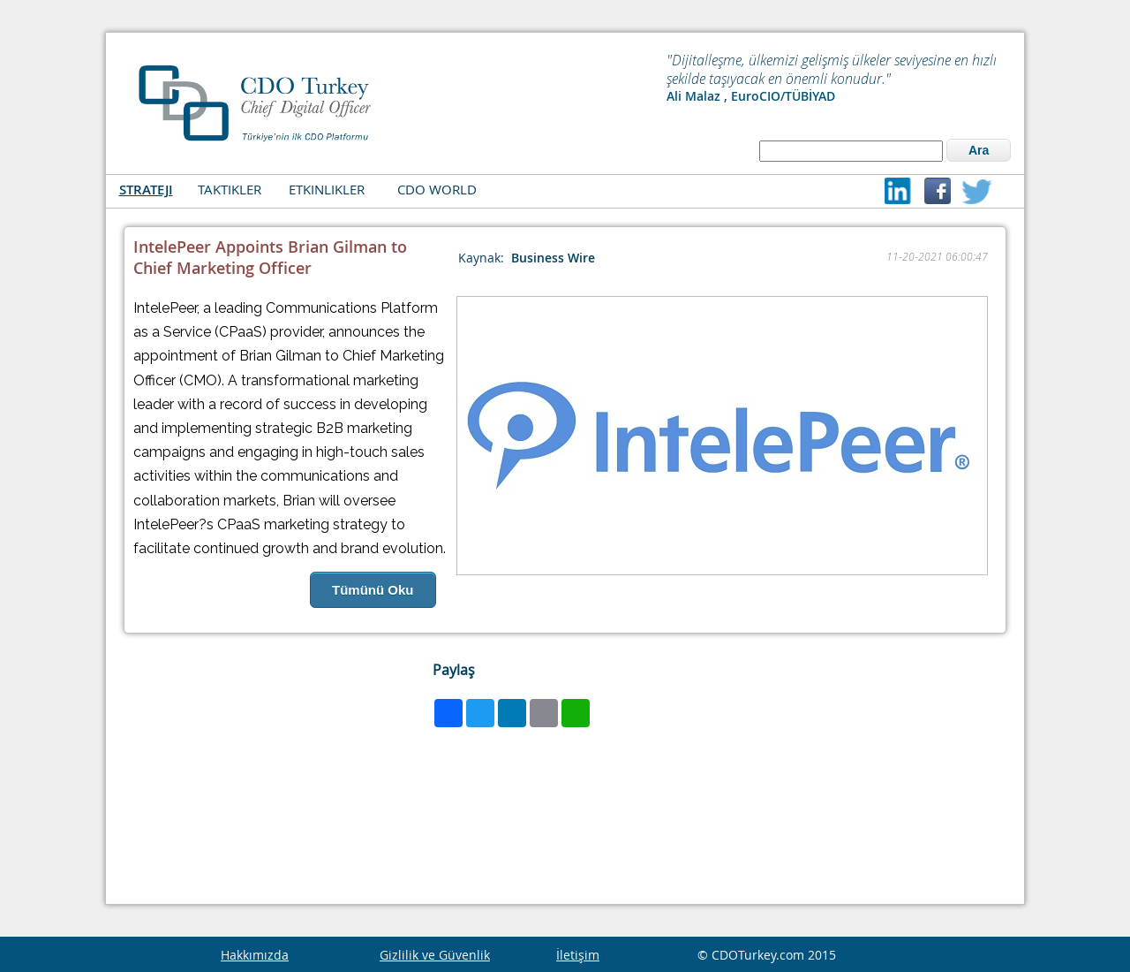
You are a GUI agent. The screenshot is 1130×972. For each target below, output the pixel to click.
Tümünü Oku (373, 589)
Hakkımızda (255, 954)
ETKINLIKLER (327, 189)
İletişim (577, 954)
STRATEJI (146, 189)
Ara (978, 150)
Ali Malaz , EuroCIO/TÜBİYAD (751, 95)
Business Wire (553, 257)
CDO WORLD (437, 189)
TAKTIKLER (229, 189)
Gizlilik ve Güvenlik (435, 954)
